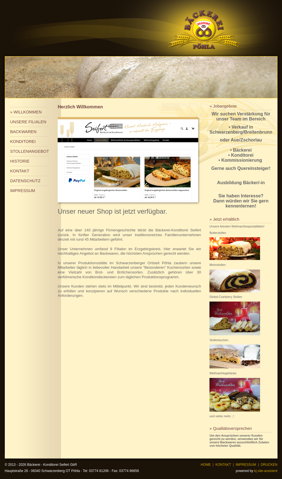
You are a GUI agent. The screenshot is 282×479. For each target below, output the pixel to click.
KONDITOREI (23, 141)
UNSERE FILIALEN (28, 122)
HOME (206, 465)
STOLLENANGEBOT (29, 151)
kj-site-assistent (266, 471)
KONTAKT (19, 171)
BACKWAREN (23, 131)
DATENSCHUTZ (25, 181)
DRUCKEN (269, 465)
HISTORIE (20, 161)
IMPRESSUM (22, 190)
